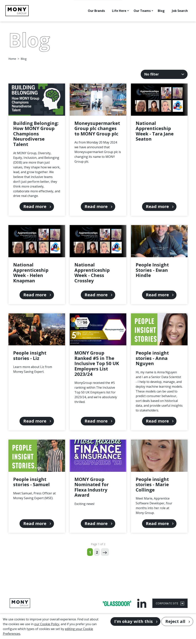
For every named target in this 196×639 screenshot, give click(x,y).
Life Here (119, 11)
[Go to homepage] (17, 10)
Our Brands (96, 11)
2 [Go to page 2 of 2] (97, 552)
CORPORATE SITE (170, 603)
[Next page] (105, 552)
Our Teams (142, 11)
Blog (161, 11)
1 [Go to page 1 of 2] (90, 552)
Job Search (180, 11)
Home (12, 58)
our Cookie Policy (46, 624)
